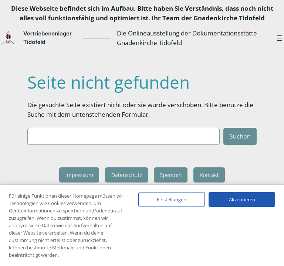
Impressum (79, 174)
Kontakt (209, 174)
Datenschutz (126, 174)
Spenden (171, 174)
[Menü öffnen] (279, 38)
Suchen (240, 136)
